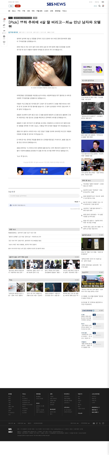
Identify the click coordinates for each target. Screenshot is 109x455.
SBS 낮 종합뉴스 (40, 370)
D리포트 (52, 363)
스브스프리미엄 (95, 352)
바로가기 (80, 352)
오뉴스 (24, 365)
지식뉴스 (94, 355)
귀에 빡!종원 (67, 357)
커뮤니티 (94, 359)
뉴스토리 (24, 369)
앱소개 (79, 363)
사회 (28, 11)
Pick (10, 18)
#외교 (95, 6)
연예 (51, 11)
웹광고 (29, 382)
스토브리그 (66, 361)
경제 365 (52, 361)
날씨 (79, 355)
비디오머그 (67, 352)
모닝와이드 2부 (26, 361)
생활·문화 (39, 11)
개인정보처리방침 (38, 382)
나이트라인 (25, 367)
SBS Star (95, 368)
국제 (33, 11)
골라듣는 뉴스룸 (40, 364)
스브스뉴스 (67, 365)
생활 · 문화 (11, 365)
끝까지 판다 (53, 370)
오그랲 (82, 314)
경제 (23, 11)
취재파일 (57, 11)
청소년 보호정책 (82, 391)
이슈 (9, 373)
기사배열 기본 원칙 (73, 391)
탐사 (51, 372)
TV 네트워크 (11, 371)
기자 (79, 361)
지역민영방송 (85, 382)
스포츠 (46, 11)
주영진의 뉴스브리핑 (27, 363)
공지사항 (80, 372)
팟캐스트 (94, 357)
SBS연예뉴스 (96, 366)
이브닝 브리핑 (39, 357)
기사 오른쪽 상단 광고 (92, 48)
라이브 (79, 359)
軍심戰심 (38, 355)
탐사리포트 (53, 367)
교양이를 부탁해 (68, 359)
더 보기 (76, 257)
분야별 (10, 352)
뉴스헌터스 (25, 357)
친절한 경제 (53, 359)
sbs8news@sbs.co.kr (58, 387)
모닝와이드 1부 (26, 359)
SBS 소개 (11, 382)
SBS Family (74, 382)
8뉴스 (14, 11)
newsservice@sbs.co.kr (58, 390)
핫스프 (82, 323)
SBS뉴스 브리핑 (40, 368)
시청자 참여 (21, 382)
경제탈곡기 (83, 342)
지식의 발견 (84, 333)
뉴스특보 (24, 371)
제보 (79, 357)
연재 (51, 352)
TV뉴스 (64, 11)
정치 (19, 11)
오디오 (37, 361)
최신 (9, 355)
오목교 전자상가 (68, 370)
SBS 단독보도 (53, 357)
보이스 (37, 366)
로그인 (90, 2)
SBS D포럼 (95, 370)
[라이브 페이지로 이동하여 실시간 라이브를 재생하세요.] (18, 6)
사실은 (51, 355)
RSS (79, 365)
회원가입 (97, 2)
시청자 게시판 (81, 367)
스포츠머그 (66, 355)
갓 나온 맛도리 (67, 368)
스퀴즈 (93, 361)
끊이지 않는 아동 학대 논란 (23, 18)
